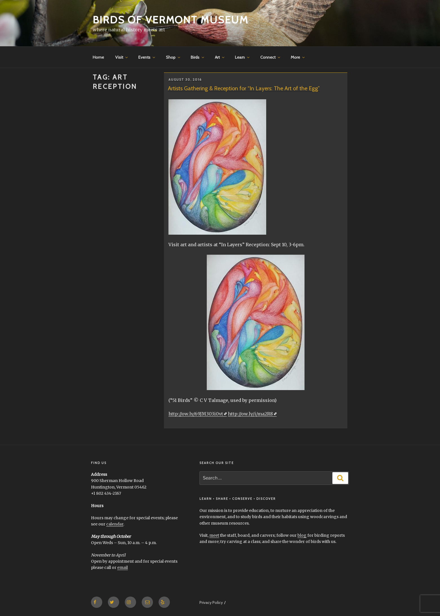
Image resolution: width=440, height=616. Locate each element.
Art (220, 57)
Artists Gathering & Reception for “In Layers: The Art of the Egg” (244, 88)
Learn (242, 57)
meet (214, 535)
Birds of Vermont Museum (170, 20)
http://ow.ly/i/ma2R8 (250, 414)
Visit (122, 57)
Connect (270, 57)
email (122, 567)
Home (98, 57)
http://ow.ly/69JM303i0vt (195, 414)
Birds (198, 57)
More (298, 57)
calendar (114, 524)
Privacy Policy (211, 602)
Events (147, 57)
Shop (173, 57)
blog (301, 535)
